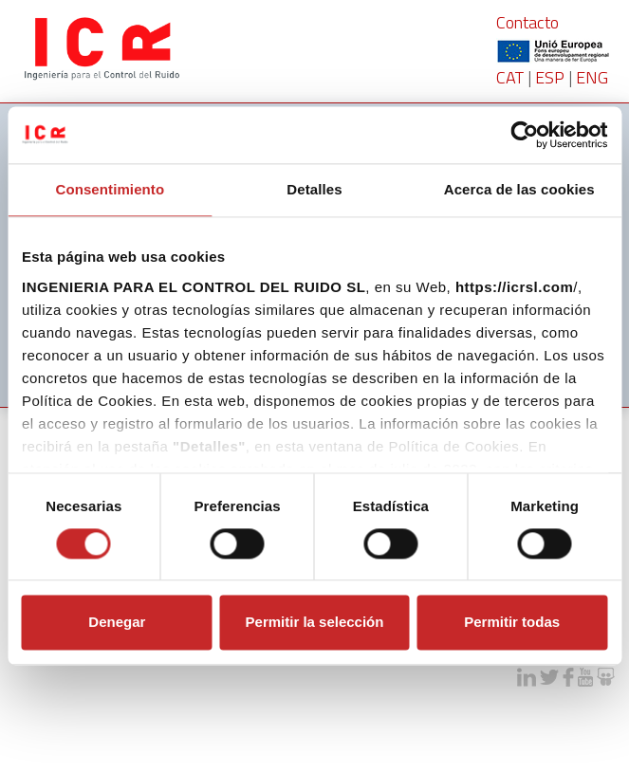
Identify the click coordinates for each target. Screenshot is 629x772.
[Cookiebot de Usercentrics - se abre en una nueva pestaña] (524, 134)
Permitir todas (512, 623)
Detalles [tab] (314, 189)
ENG (592, 77)
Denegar (116, 623)
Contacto (527, 22)
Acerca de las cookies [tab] (519, 189)
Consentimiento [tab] (109, 189)
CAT (510, 77)
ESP (549, 77)
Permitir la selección (315, 623)
